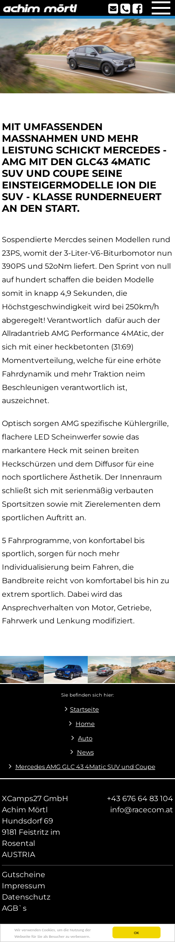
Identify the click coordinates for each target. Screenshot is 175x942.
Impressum (23, 885)
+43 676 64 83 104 (140, 798)
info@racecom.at (141, 809)
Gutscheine (23, 874)
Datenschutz (26, 897)
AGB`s (14, 908)
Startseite (84, 709)
